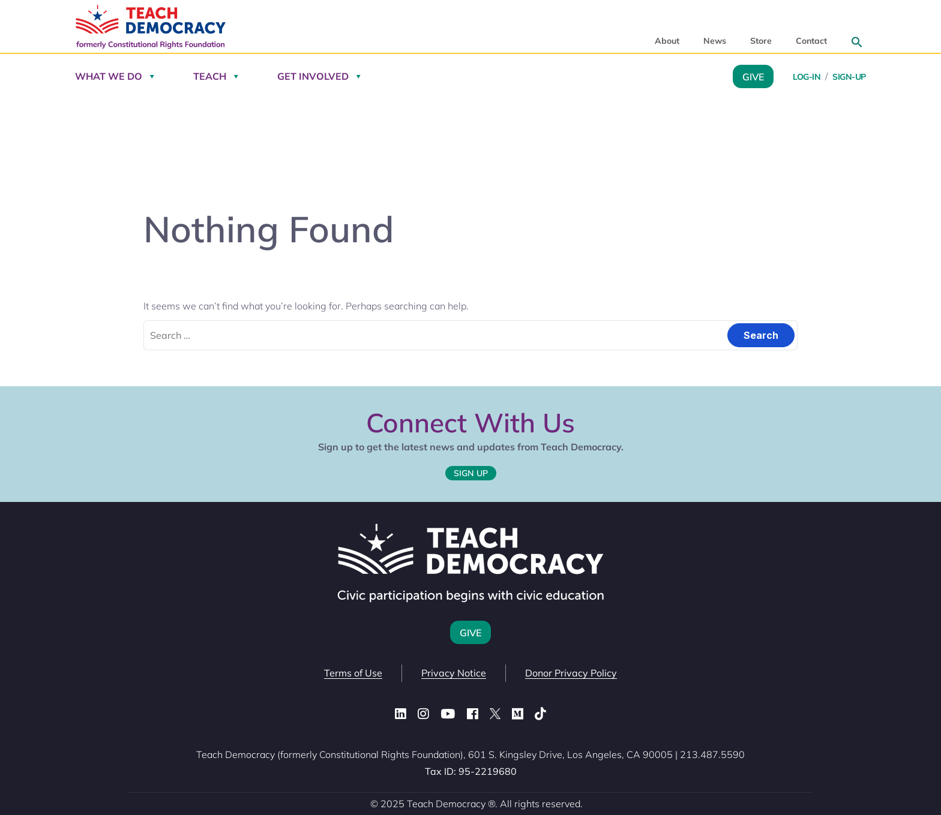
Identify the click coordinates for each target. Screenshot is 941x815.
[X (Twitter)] (495, 714)
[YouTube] (447, 714)
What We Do (108, 76)
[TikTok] (540, 714)
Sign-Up (849, 76)
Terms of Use (353, 673)
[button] (857, 42)
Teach (209, 76)
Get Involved (313, 76)
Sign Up (471, 473)
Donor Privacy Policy (571, 673)
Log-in (806, 76)
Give (753, 76)
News (714, 41)
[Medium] (517, 714)
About (667, 41)
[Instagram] (423, 714)
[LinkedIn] (400, 714)
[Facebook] (472, 714)
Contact (811, 41)
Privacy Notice (453, 673)
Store (761, 41)
